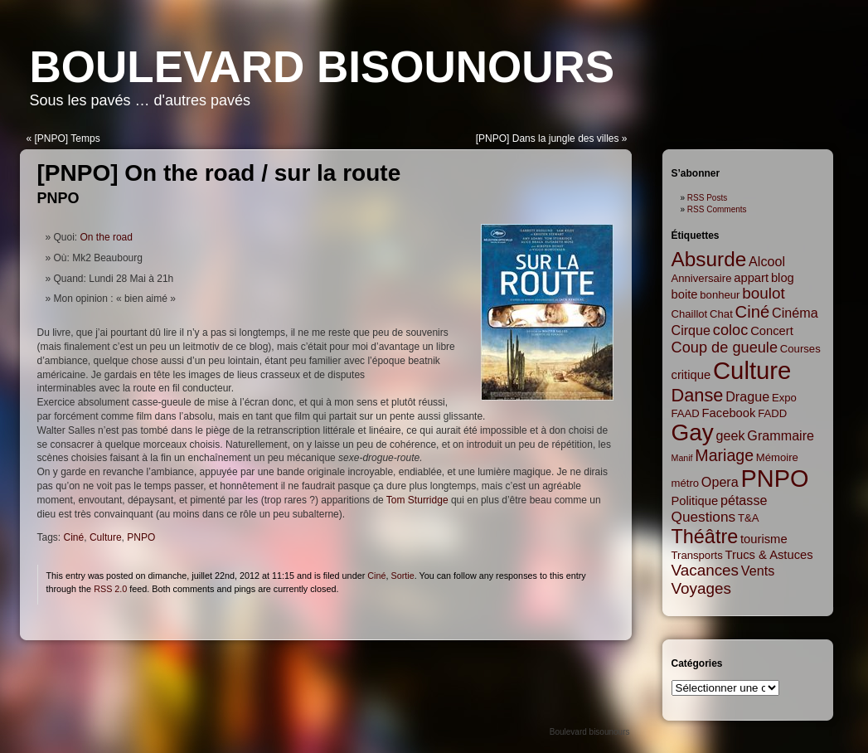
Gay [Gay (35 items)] (693, 432)
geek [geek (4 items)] (730, 435)
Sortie (402, 576)
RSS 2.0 (110, 589)
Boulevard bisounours (322, 66)
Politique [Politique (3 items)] (695, 501)
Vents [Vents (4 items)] (757, 570)
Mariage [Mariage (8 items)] (724, 455)
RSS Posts (707, 197)
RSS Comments (717, 209)
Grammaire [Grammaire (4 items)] (780, 435)
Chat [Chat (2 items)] (721, 314)
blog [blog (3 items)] (782, 277)
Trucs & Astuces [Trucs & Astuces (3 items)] (769, 554)
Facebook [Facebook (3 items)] (729, 413)
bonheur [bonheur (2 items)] (719, 295)
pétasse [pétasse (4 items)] (744, 500)
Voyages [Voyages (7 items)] (701, 588)
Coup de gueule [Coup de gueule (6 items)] (725, 347)
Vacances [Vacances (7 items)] (705, 570)
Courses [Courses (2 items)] (800, 348)
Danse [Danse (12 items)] (698, 395)
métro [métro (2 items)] (686, 483)
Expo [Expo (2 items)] (784, 397)
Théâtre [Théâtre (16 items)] (705, 536)
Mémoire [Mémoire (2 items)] (777, 457)
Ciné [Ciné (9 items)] (752, 312)
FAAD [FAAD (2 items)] (686, 413)
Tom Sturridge (417, 500)
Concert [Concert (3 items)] (771, 331)
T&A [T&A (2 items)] (748, 518)
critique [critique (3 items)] (691, 374)
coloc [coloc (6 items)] (731, 330)
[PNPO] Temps (67, 138)
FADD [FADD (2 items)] (772, 413)
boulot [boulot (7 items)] (763, 293)
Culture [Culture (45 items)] (752, 370)
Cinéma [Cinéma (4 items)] (795, 312)
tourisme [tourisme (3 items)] (764, 539)
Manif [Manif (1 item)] (682, 458)
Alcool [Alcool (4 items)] (767, 261)
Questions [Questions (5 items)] (704, 516)
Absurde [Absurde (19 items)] (709, 259)
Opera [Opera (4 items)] (720, 481)
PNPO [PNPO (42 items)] (775, 478)
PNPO (58, 198)
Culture (106, 537)
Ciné (74, 537)
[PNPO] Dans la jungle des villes (547, 138)
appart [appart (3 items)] (751, 277)
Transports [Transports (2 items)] (697, 555)
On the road (106, 237)
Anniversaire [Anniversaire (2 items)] (702, 278)
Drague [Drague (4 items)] (747, 396)
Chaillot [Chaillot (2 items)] (690, 314)
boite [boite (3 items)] (685, 294)
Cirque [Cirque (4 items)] (691, 330)
